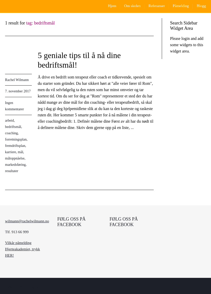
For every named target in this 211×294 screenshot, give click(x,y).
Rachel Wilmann (17, 80)
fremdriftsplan (15, 146)
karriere (10, 152)
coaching (11, 133)
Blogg (201, 6)
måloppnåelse (14, 158)
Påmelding (181, 6)
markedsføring (15, 165)
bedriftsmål (13, 127)
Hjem (112, 6)
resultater (11, 171)
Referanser (156, 6)
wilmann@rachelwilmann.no (27, 221)
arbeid (9, 120)
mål (20, 152)
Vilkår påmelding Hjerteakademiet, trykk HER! (22, 249)
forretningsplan (16, 139)
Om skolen (132, 6)
